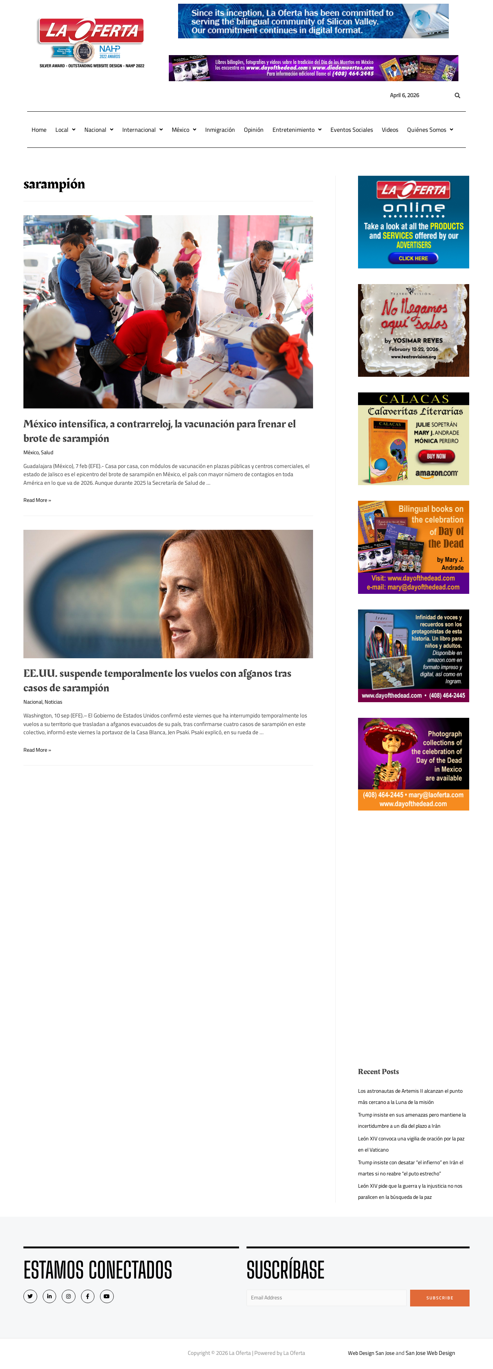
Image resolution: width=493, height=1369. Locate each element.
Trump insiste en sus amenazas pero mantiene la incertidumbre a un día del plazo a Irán (413, 1120)
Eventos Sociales (352, 129)
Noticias (55, 701)
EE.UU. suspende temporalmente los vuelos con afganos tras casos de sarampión (157, 680)
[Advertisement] (413, 878)
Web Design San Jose (371, 1354)
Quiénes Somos (430, 129)
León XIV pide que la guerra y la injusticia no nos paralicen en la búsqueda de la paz (409, 1191)
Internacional (142, 129)
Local (65, 129)
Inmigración (220, 129)
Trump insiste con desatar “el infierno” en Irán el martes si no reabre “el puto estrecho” (411, 1168)
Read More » (38, 499)
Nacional (98, 129)
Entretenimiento (297, 129)
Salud (49, 452)
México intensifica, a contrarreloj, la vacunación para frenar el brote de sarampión (159, 431)
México (184, 129)
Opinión (254, 129)
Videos (390, 129)
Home (39, 129)
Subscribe (440, 1298)
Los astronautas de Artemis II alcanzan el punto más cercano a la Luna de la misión (406, 1096)
